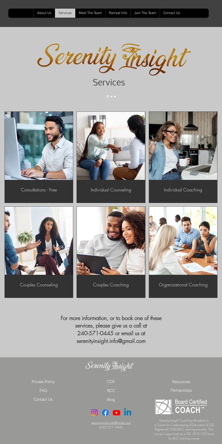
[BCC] (111, 390)
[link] (39, 190)
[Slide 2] (111, 96)
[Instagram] (94, 412)
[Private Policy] (43, 381)
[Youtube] (116, 412)
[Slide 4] (115, 96)
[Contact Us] (43, 399)
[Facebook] (105, 412)
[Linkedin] (127, 412)
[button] (43, 390)
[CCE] (111, 381)
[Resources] (181, 381)
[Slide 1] (107, 96)
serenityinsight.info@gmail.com (111, 422)
